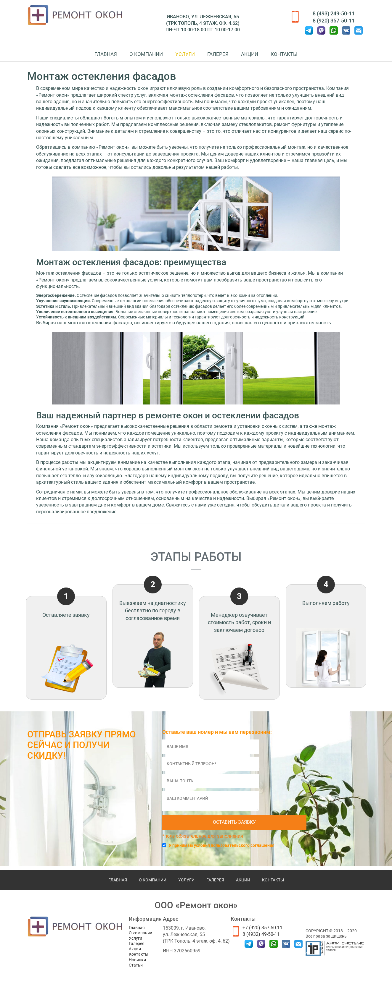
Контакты (297, 56)
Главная (92, 56)
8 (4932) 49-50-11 (261, 934)
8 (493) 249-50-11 (334, 13)
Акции (257, 56)
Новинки (137, 959)
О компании (138, 56)
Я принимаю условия (221, 849)
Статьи (136, 965)
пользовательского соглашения (242, 849)
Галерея (220, 56)
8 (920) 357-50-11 (334, 20)
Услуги (182, 56)
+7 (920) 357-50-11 (262, 927)
